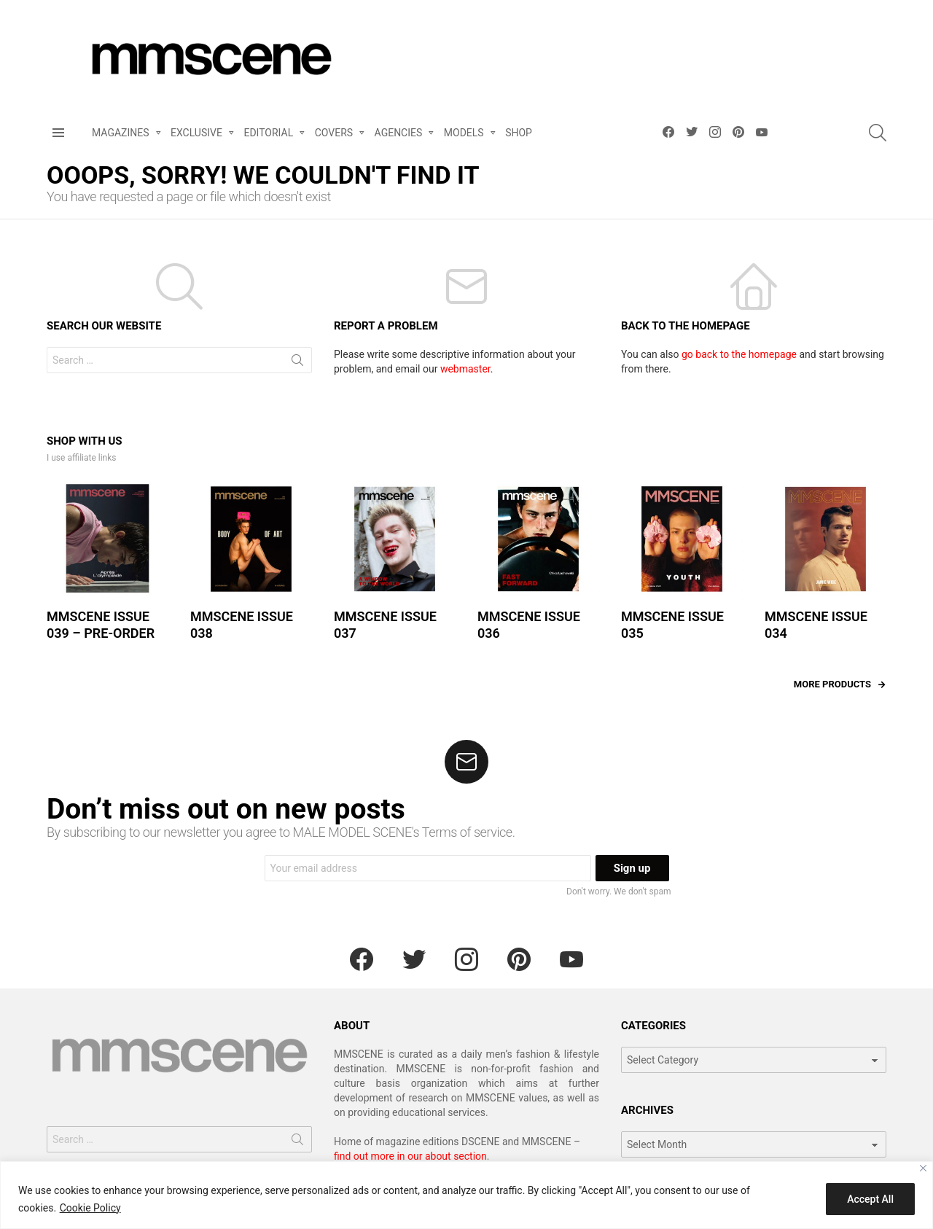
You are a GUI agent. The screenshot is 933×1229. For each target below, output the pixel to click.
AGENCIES (399, 135)
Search (297, 363)
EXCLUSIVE (196, 135)
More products (832, 684)
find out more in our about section (410, 1156)
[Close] (923, 1168)
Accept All (870, 1199)
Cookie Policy (90, 1208)
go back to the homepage (739, 354)
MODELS (464, 135)
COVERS (334, 135)
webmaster (465, 369)
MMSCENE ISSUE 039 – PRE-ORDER (101, 625)
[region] (466, 1195)
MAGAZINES (120, 135)
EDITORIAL (268, 135)
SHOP (518, 132)
